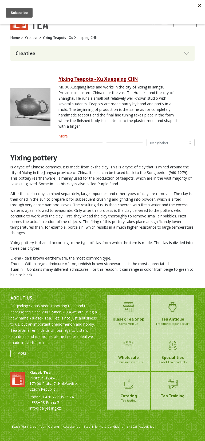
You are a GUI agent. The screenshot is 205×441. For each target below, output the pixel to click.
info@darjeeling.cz (45, 408)
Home (15, 37)
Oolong (53, 426)
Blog (87, 426)
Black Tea (19, 426)
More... (64, 136)
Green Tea (37, 426)
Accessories (71, 426)
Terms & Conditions (108, 426)
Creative (31, 37)
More (22, 353)
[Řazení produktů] (171, 142)
